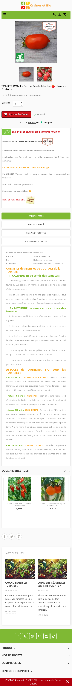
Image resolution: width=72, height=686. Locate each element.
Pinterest (19, 536)
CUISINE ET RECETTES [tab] (36, 233)
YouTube (32, 636)
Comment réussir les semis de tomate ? (51, 584)
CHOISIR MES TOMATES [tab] (36, 241)
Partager (4, 536)
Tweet (11, 536)
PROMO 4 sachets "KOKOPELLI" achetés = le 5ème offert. (33, 681)
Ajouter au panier (16, 114)
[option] (20, 588)
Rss (25, 636)
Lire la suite (10, 611)
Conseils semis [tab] (35, 216)
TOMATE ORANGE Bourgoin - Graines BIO (53, 504)
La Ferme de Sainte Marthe (28, 141)
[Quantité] (16, 104)
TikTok (53, 636)
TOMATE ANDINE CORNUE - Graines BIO (19, 504)
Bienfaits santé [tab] (36, 224)
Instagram (46, 636)
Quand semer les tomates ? (16, 584)
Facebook (18, 636)
